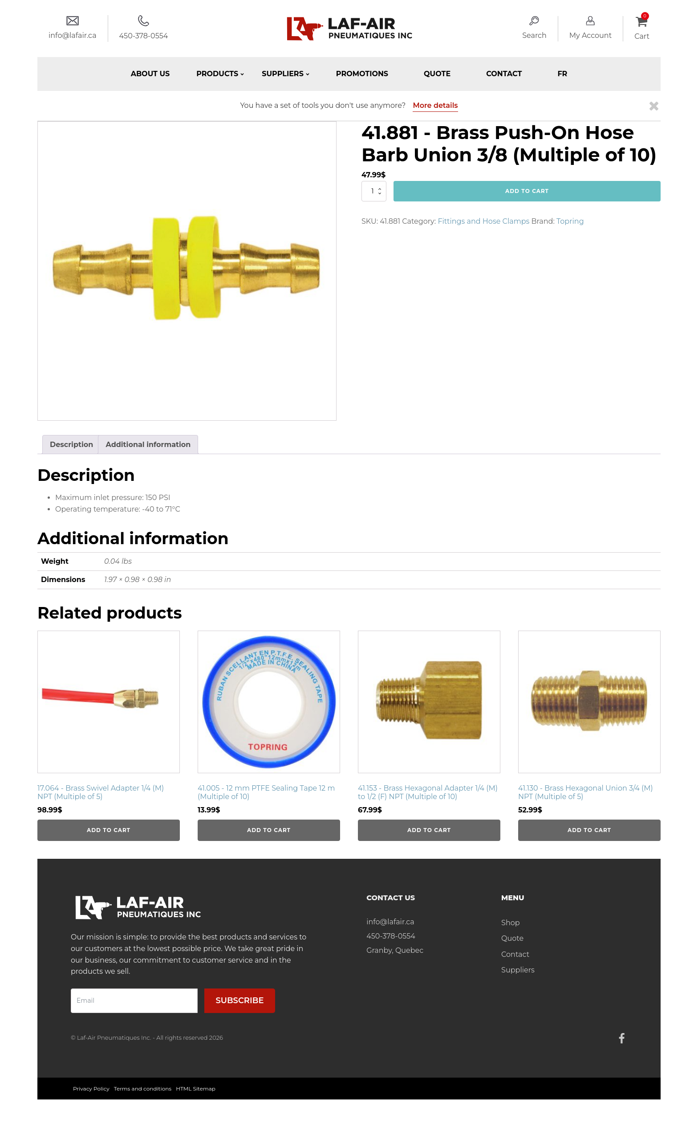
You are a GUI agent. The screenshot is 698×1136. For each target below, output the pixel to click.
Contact (504, 74)
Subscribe (239, 1000)
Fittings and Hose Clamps (483, 221)
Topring (570, 221)
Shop (510, 923)
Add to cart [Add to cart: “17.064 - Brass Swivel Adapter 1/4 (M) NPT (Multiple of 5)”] (108, 830)
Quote (437, 74)
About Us (150, 74)
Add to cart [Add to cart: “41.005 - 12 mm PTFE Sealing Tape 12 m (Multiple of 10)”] (269, 830)
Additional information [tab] (148, 444)
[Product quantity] (373, 191)
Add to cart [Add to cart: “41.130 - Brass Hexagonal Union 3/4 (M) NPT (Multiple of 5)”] (589, 830)
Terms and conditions (143, 1088)
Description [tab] (71, 444)
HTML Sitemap (195, 1088)
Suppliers (518, 970)
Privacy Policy (91, 1088)
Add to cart (527, 191)
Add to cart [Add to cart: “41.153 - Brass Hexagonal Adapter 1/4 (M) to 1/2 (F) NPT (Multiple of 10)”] (429, 830)
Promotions (362, 74)
